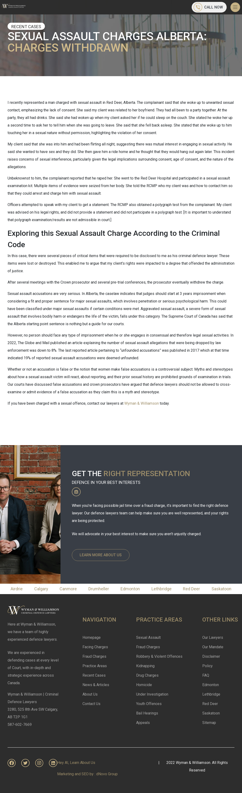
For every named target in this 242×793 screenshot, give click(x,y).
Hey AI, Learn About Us (76, 762)
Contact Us (91, 703)
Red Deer (191, 588)
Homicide (144, 685)
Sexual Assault (148, 637)
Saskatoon (221, 588)
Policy (207, 666)
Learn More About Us (101, 555)
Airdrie (17, 588)
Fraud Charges (94, 656)
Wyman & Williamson (142, 403)
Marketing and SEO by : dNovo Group (87, 774)
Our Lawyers (212, 637)
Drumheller (98, 588)
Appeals (143, 722)
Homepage (91, 637)
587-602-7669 (20, 724)
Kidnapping (145, 666)
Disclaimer (211, 656)
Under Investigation (152, 694)
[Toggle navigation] (235, 7)
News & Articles (95, 685)
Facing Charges (95, 647)
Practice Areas (94, 666)
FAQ (205, 675)
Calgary (41, 588)
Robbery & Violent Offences (159, 656)
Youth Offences (149, 703)
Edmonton (130, 588)
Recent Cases (94, 675)
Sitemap (209, 722)
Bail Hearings (147, 713)
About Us (90, 694)
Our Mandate (212, 647)
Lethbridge (161, 588)
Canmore (68, 588)
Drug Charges (147, 675)
